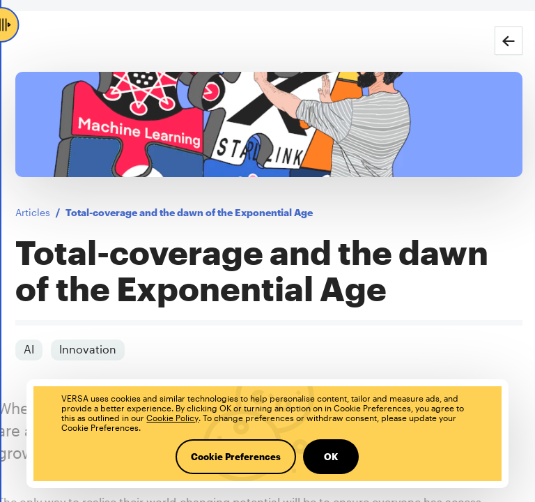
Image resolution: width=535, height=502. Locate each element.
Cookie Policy (172, 418)
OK (331, 456)
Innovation (84, 349)
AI (25, 349)
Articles (29, 212)
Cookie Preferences (236, 456)
